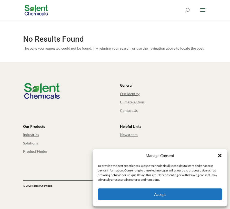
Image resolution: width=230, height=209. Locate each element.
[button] (219, 155)
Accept (160, 194)
